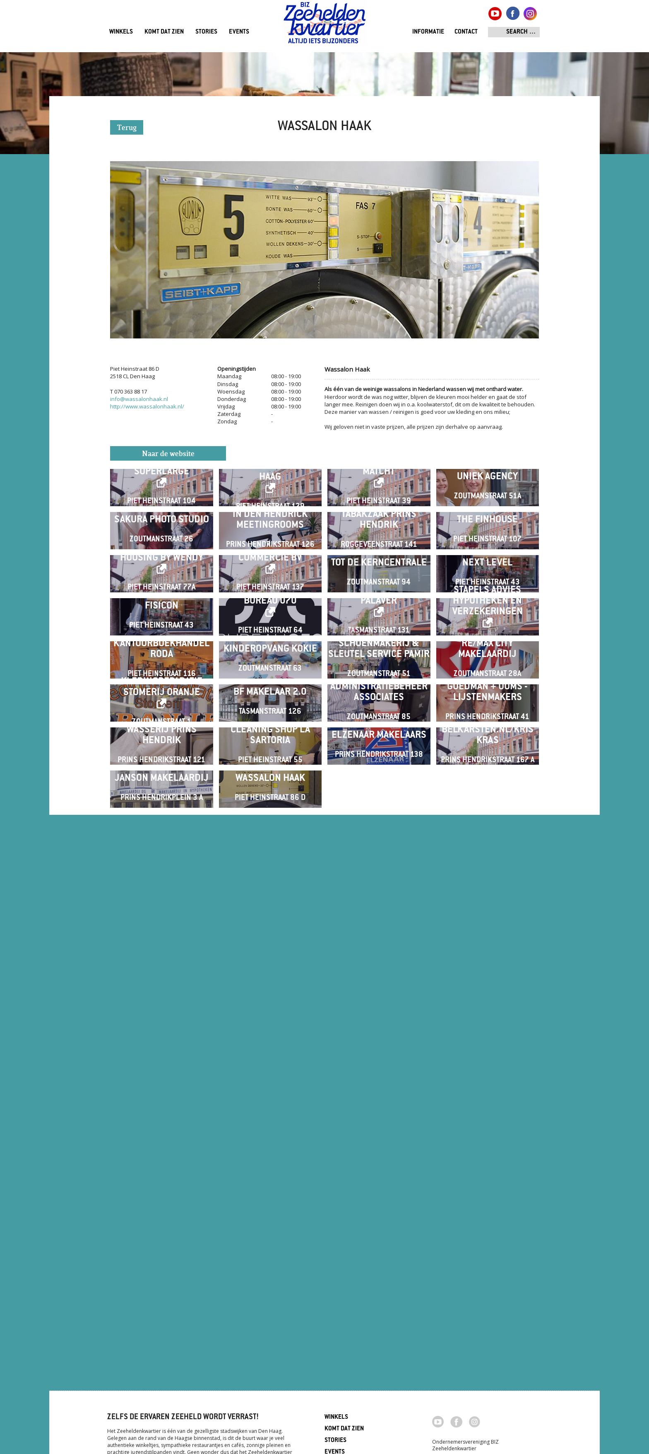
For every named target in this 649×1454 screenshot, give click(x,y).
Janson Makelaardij (162, 1269)
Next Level (487, 727)
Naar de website (168, 454)
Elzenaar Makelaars (379, 1161)
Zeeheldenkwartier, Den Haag (325, 26)
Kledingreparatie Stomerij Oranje (161, 1047)
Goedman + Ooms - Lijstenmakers (487, 1052)
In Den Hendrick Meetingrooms (270, 618)
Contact (466, 32)
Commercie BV (270, 722)
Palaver (379, 830)
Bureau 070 (270, 830)
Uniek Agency (487, 509)
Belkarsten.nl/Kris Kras (488, 1161)
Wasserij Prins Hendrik (162, 1161)
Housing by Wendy (161, 722)
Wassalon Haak (270, 1269)
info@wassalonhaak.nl (139, 399)
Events (239, 32)
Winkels (121, 32)
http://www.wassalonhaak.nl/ (147, 406)
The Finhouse (487, 618)
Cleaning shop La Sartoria (270, 1161)
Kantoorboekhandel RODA (161, 944)
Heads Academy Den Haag (270, 505)
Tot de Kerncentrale (379, 727)
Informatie (428, 32)
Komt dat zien (164, 32)
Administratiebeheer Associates (379, 1052)
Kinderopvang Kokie (270, 944)
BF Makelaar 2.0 (270, 1052)
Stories (206, 32)
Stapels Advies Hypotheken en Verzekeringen (487, 830)
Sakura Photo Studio (161, 618)
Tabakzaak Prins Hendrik (378, 618)
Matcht (379, 505)
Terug (127, 128)
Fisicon (161, 835)
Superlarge (161, 505)
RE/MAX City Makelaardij (487, 944)
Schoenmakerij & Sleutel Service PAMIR (379, 944)
